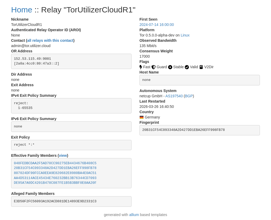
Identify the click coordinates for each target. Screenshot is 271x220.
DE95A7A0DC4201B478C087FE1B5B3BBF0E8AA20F (55, 183)
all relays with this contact (50, 40)
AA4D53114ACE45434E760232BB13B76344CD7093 (55, 178)
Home (21, 9)
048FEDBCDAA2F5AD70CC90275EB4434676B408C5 (55, 163)
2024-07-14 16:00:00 (156, 24)
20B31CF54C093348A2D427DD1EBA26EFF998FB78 (55, 168)
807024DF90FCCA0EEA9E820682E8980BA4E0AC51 (55, 173)
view (63, 155)
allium (134, 215)
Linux (185, 35)
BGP (189, 96)
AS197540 (174, 96)
